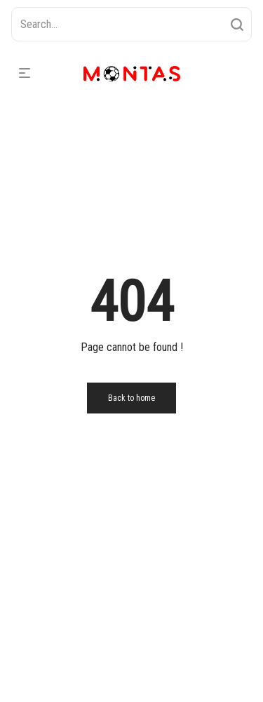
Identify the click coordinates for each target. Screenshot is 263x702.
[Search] (237, 24)
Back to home (131, 398)
